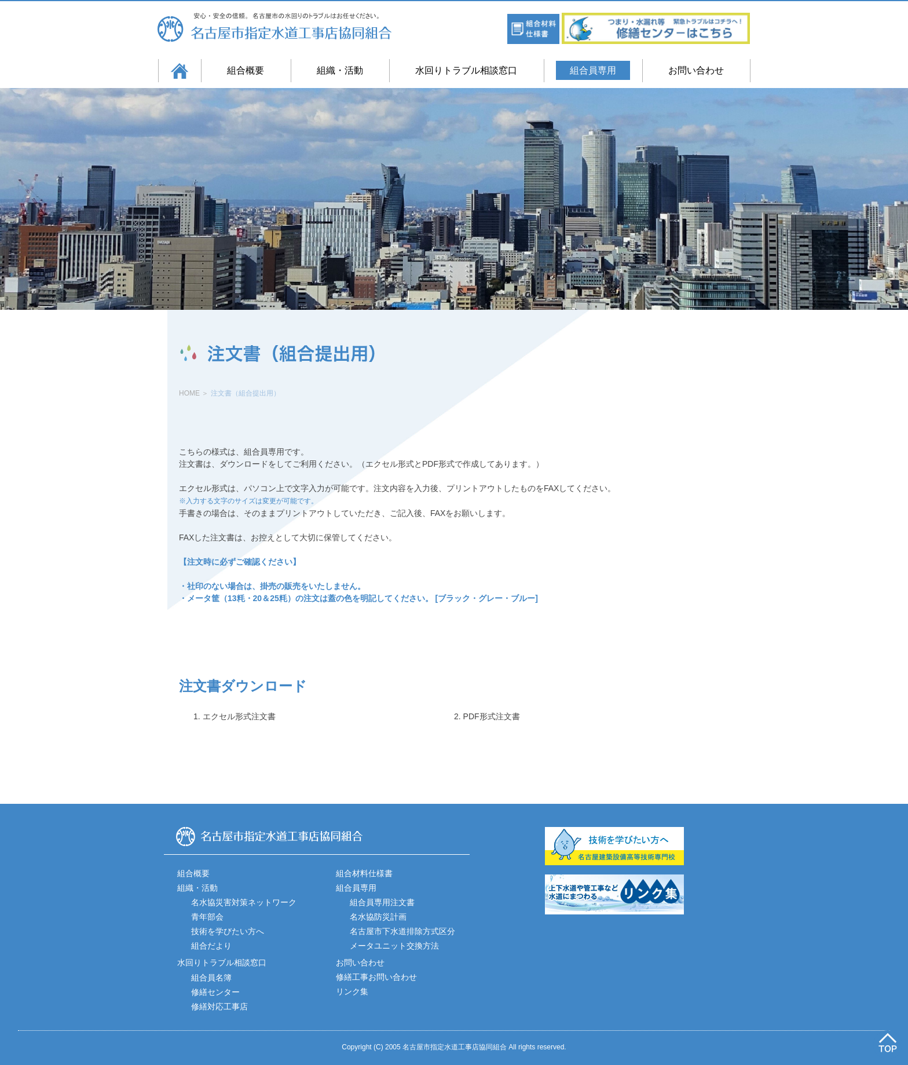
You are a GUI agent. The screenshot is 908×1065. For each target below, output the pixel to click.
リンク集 (352, 991)
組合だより (211, 945)
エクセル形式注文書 (239, 716)
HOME (189, 393)
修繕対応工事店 (219, 1006)
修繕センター (215, 992)
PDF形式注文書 (491, 716)
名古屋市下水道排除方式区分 (402, 931)
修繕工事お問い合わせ (376, 977)
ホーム (179, 70)
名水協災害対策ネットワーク (243, 902)
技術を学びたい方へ (227, 931)
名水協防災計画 (378, 916)
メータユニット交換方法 (394, 945)
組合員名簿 (211, 977)
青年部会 (207, 916)
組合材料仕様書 (364, 873)
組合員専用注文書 (382, 902)
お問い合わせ (696, 70)
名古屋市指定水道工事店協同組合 (284, 27)
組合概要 (245, 70)
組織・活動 (340, 70)
